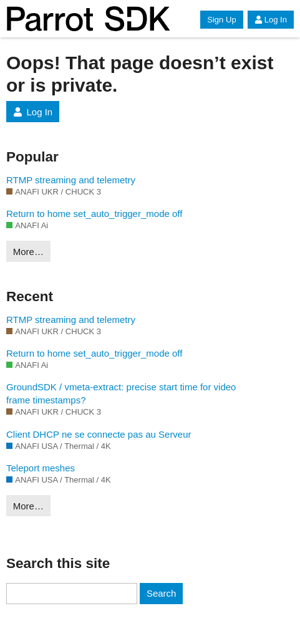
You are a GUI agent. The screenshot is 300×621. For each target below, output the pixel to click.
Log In (270, 19)
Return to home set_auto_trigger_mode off (94, 213)
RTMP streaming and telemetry (70, 180)
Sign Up (221, 19)
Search (162, 593)
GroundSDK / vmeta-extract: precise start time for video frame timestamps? (121, 393)
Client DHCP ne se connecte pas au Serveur (98, 434)
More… (28, 251)
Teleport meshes (40, 468)
